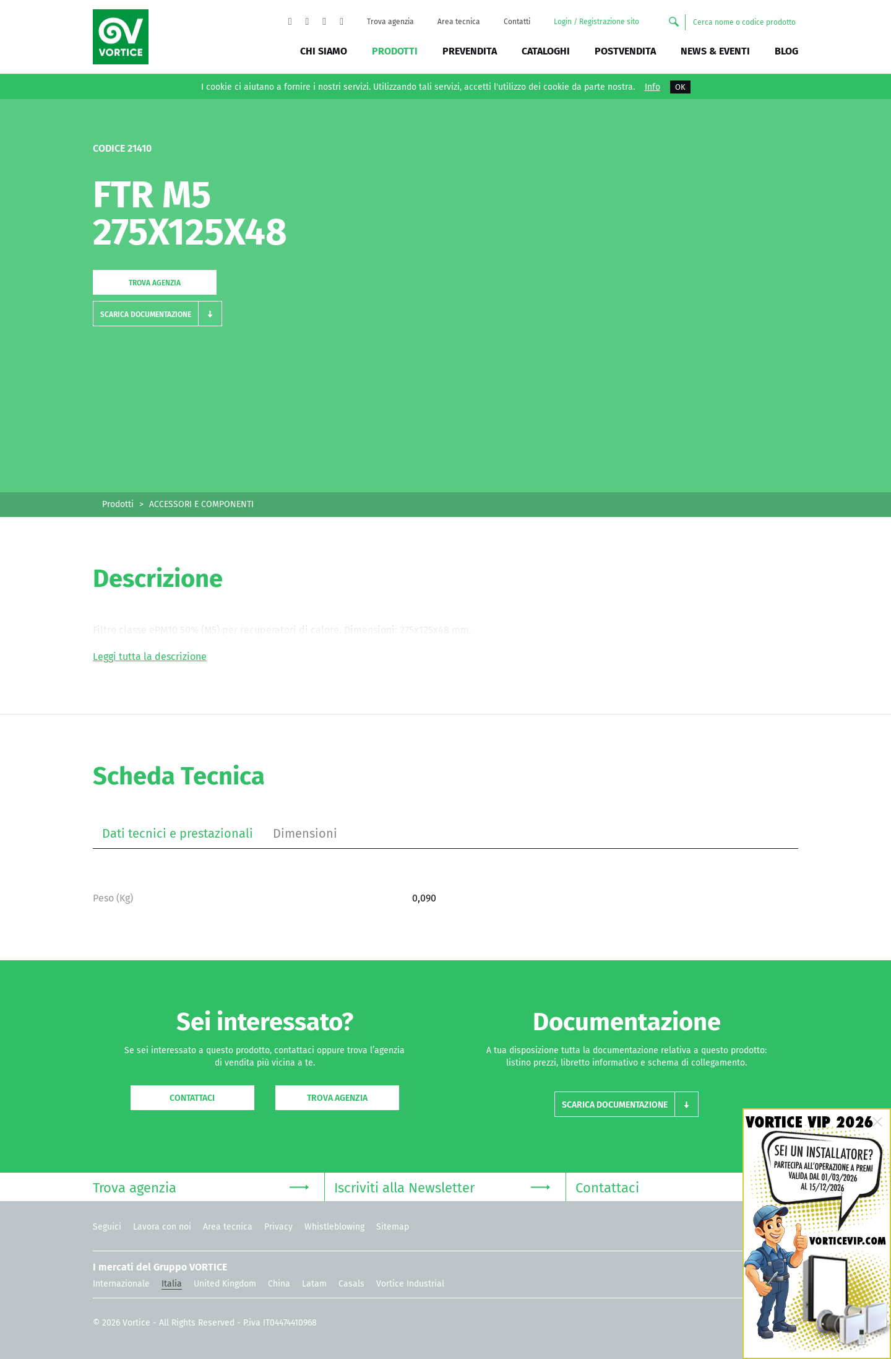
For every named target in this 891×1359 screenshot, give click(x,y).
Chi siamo (323, 51)
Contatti (517, 21)
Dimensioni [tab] (305, 833)
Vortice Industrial (410, 1284)
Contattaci (192, 1098)
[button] (157, 313)
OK (680, 87)
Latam (314, 1284)
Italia (171, 1284)
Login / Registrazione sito (596, 21)
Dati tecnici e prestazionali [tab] (177, 833)
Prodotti (395, 51)
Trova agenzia (390, 21)
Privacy (278, 1227)
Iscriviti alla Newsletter (442, 1186)
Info (652, 87)
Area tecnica (458, 21)
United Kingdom (225, 1284)
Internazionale (121, 1284)
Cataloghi (546, 51)
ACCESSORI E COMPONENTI (201, 504)
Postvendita (625, 51)
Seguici (107, 1227)
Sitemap (392, 1227)
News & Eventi (715, 51)
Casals (351, 1284)
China (279, 1284)
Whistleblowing (334, 1227)
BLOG (786, 51)
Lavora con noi (162, 1227)
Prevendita (469, 51)
